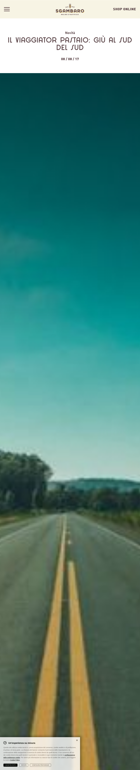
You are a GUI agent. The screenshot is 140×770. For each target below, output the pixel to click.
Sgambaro (70, 9)
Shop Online (124, 9)
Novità (70, 32)
